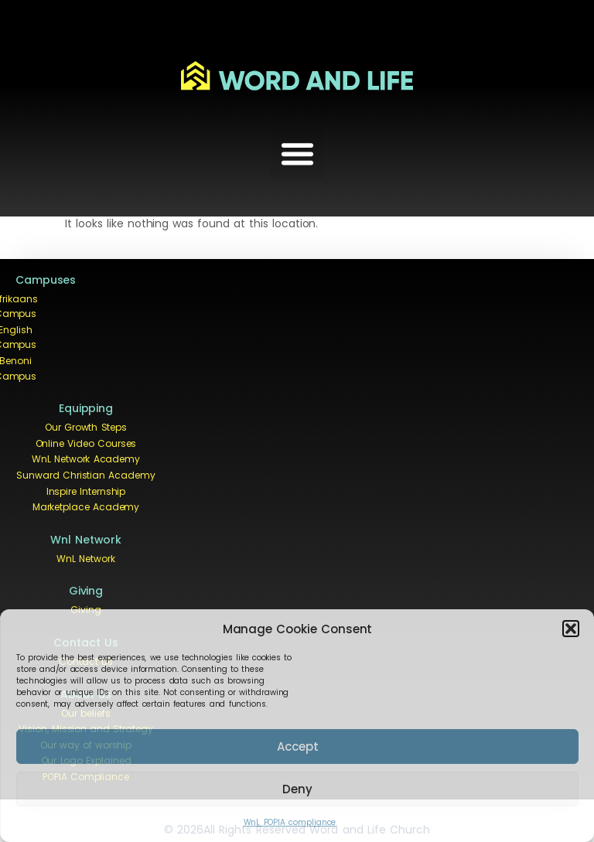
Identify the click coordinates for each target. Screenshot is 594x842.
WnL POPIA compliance (290, 822)
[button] (571, 628)
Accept (298, 746)
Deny (297, 789)
